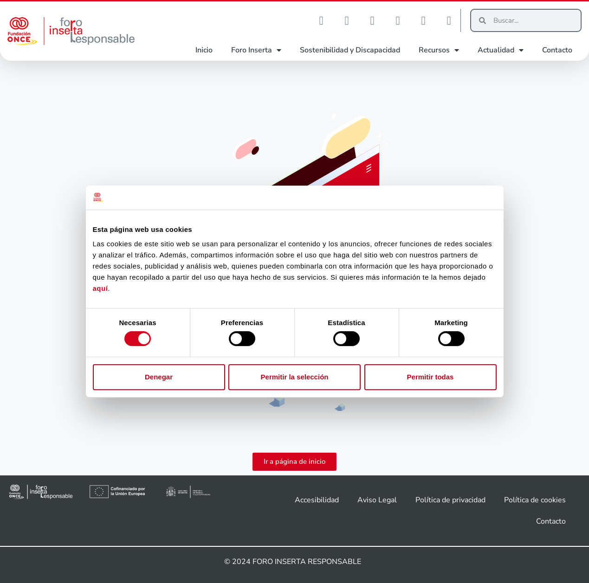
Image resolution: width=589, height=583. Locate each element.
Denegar (159, 377)
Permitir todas (430, 377)
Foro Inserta (256, 50)
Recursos (439, 50)
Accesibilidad (317, 500)
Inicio (204, 50)
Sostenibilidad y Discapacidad (350, 50)
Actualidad (501, 50)
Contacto (557, 50)
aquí (100, 289)
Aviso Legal (377, 500)
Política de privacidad (450, 500)
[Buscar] (533, 20)
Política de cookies (535, 500)
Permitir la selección (295, 377)
